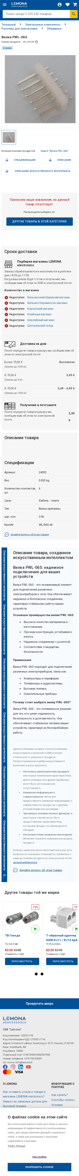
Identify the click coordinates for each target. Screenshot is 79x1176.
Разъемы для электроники (19, 28)
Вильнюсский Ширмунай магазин (48, 297)
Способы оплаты (63, 1100)
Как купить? (59, 1095)
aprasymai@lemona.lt (25, 862)
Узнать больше (16, 1145)
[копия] (36, 42)
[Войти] (59, 4)
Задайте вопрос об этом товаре (26, 534)
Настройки (39, 1156)
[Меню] (4, 4)
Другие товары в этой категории (39, 221)
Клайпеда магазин (39, 314)
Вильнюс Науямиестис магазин (47, 302)
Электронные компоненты (42, 24)
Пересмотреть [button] (22, 961)
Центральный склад (40, 325)
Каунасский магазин (40, 308)
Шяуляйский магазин (40, 320)
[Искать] (74, 14)
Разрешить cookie (39, 1167)
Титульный (9, 24)
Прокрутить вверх (39, 1003)
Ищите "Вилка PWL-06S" (55, 150)
